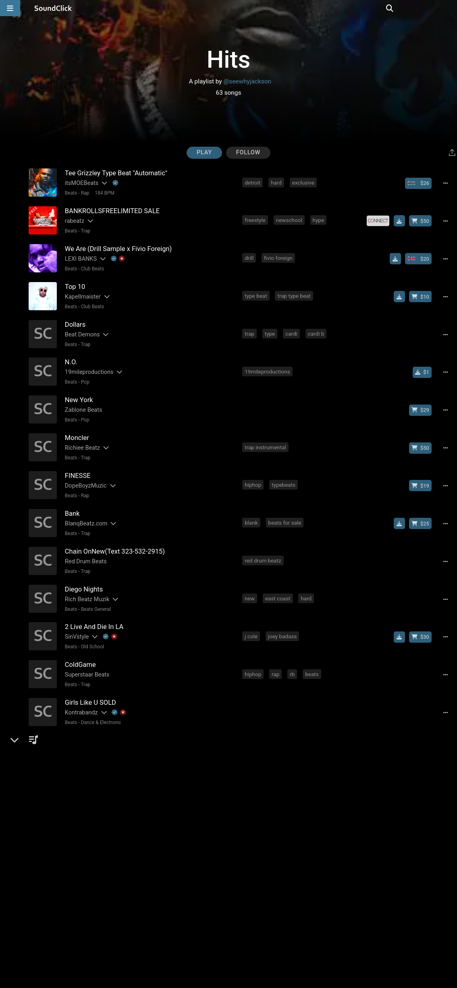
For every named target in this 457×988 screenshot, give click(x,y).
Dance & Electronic (100, 706)
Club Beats (91, 266)
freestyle (255, 219)
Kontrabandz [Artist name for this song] (80, 696)
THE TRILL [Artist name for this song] (77, 733)
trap (250, 329)
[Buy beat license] (420, 183)
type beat (256, 292)
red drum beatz (263, 549)
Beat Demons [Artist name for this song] (81, 329)
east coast (278, 585)
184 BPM (104, 193)
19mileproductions (268, 365)
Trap (84, 229)
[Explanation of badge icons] (114, 183)
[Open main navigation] (10, 8)
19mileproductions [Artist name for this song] (88, 366)
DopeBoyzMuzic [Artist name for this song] (85, 476)
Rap (84, 193)
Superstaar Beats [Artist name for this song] (86, 659)
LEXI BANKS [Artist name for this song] (80, 256)
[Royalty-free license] (379, 219)
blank (252, 512)
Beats (70, 193)
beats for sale (285, 512)
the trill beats (261, 732)
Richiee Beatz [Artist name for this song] (81, 439)
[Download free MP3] (401, 219)
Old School (91, 633)
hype (319, 219)
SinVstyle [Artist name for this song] (76, 623)
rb (293, 659)
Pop (84, 376)
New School (93, 743)
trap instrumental (266, 439)
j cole (251, 622)
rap (276, 659)
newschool (289, 219)
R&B (84, 890)
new (250, 585)
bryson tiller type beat (295, 769)
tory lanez (280, 805)
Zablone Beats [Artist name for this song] (82, 403)
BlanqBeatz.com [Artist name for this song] (85, 513)
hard (277, 182)
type (270, 329)
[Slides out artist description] (103, 183)
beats (312, 659)
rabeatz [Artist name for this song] (73, 219)
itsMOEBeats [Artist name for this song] (80, 183)
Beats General (95, 596)
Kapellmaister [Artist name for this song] (82, 293)
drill (249, 255)
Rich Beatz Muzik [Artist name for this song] (86, 586)
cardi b (316, 329)
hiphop (253, 475)
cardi (292, 329)
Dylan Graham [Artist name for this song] (82, 769)
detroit (253, 182)
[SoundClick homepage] (53, 8)
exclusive (304, 182)
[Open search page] (449, 8)
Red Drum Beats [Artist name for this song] (85, 549)
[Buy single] (424, 366)
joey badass (282, 622)
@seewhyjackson (247, 81)
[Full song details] (447, 183)
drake (252, 769)
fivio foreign (279, 255)
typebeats (284, 475)
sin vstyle (319, 622)
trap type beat (294, 292)
